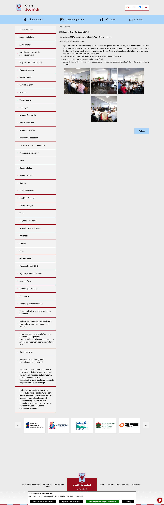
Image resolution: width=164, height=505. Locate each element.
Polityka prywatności (123, 484)
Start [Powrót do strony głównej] (60, 26)
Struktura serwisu (59, 484)
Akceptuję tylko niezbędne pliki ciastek (102, 502)
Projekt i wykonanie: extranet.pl (31, 484)
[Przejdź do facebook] (140, 7)
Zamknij (128, 502)
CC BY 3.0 (47, 486)
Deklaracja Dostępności (107, 484)
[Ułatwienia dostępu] (146, 7)
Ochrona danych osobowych (43, 502)
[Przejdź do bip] (128, 7)
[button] (77, 94)
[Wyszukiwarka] (134, 7)
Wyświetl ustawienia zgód (71, 502)
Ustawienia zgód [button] (136, 484)
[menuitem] (35, 30)
